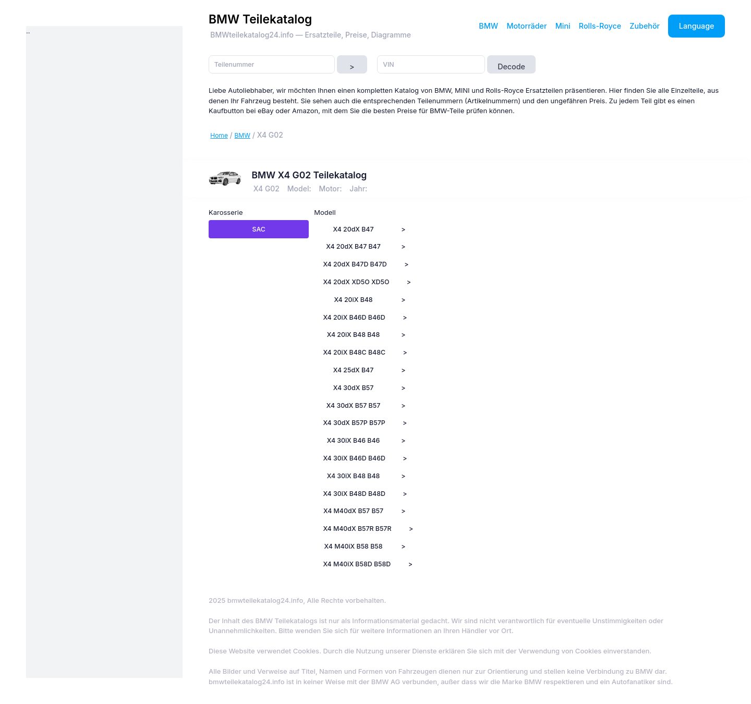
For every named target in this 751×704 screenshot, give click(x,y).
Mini (563, 25)
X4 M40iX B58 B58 (353, 546)
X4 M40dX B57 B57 (353, 511)
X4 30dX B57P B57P (354, 423)
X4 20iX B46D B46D (354, 317)
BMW (488, 25)
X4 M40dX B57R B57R (357, 528)
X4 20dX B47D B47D (354, 264)
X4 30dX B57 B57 (353, 405)
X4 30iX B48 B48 (353, 476)
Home (219, 135)
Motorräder (526, 25)
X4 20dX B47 (353, 229)
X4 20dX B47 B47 (353, 246)
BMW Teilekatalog (260, 19)
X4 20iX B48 (353, 300)
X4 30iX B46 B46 (353, 440)
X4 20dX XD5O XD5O (356, 282)
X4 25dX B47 (353, 370)
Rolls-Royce (600, 25)
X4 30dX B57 (353, 388)
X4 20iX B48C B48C (354, 352)
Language (696, 25)
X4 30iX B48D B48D (354, 493)
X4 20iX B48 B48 (353, 334)
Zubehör (644, 25)
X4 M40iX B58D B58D (357, 564)
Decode (511, 66)
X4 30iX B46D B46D (354, 458)
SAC (258, 229)
